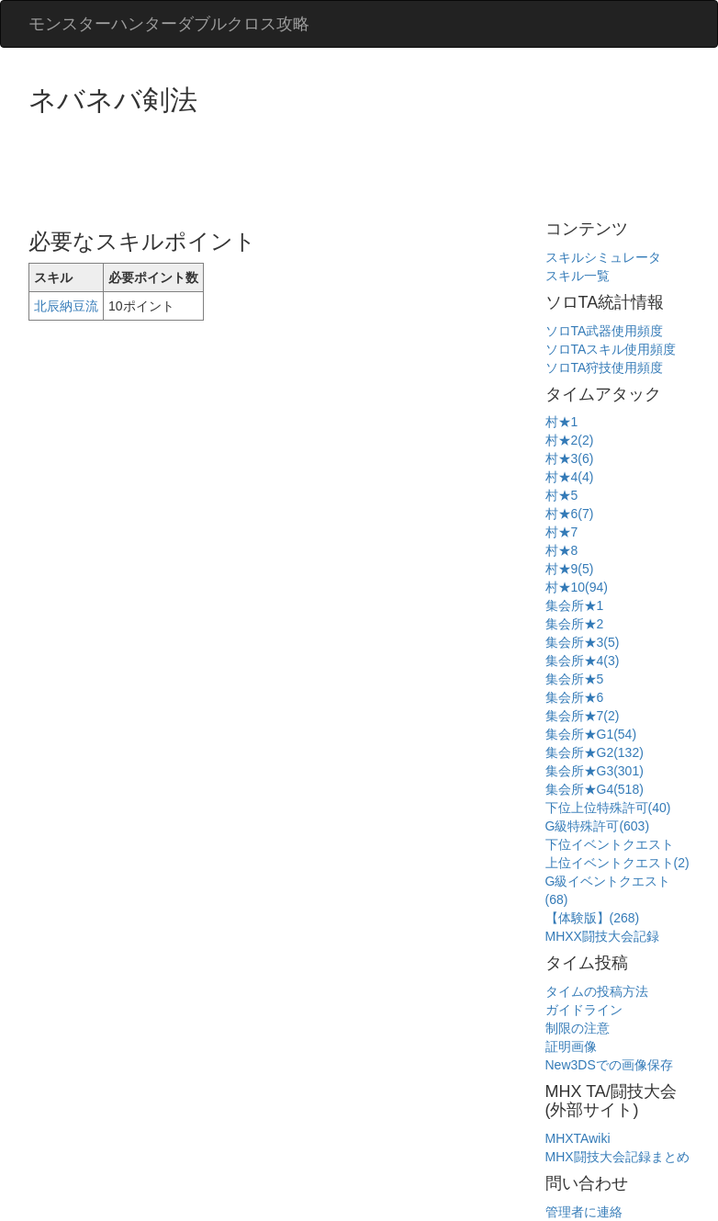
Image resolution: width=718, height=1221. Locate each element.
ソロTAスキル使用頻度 (611, 349)
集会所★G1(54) (591, 734)
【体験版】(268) (592, 917)
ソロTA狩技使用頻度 (604, 367)
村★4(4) (569, 476)
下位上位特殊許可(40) (608, 807)
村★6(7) (569, 513)
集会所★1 (574, 605)
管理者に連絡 (584, 1211)
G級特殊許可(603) (597, 826)
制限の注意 (577, 1028)
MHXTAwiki (578, 1138)
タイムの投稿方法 (596, 991)
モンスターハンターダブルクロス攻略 (168, 24)
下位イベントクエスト (609, 844)
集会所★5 (574, 679)
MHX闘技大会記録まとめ (617, 1156)
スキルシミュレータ (603, 257)
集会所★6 (574, 697)
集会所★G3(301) (594, 770)
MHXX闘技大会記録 (602, 936)
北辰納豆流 (66, 306)
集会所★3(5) (582, 642)
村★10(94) (576, 587)
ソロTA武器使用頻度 (604, 330)
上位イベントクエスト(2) (617, 862)
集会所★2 (574, 623)
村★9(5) (569, 568)
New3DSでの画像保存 (609, 1064)
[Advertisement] (362, 165)
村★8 (561, 550)
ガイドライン (584, 1009)
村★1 (561, 421)
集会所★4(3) (582, 660)
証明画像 (571, 1046)
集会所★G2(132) (594, 752)
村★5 (561, 495)
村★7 (561, 532)
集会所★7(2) (582, 715)
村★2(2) (569, 440)
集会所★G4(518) (594, 789)
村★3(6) (569, 458)
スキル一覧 (577, 275)
